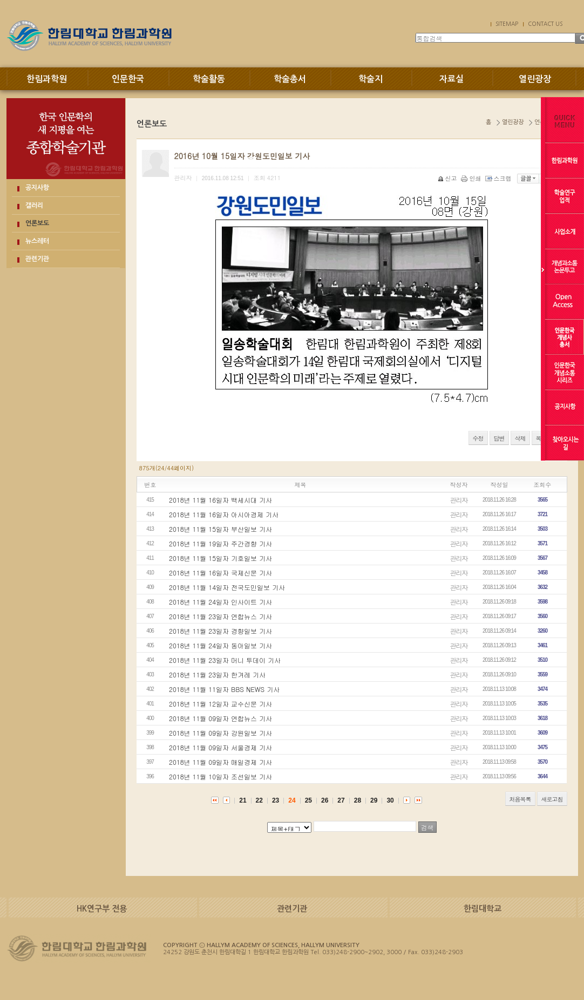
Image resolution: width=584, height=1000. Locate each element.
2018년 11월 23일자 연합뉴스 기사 (220, 616)
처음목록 (520, 799)
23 (275, 800)
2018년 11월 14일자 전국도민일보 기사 (227, 587)
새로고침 (552, 799)
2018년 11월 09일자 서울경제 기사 (220, 747)
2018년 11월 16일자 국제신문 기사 (220, 572)
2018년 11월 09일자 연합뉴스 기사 (220, 718)
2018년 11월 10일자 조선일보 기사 (220, 776)
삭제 (520, 438)
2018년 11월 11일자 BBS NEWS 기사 (224, 689)
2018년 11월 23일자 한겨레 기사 (217, 674)
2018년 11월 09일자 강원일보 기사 (220, 732)
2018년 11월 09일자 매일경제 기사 (220, 761)
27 (340, 800)
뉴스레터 (37, 241)
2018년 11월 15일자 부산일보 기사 (220, 528)
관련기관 (37, 259)
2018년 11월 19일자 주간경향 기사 (220, 543)
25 (308, 800)
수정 (478, 438)
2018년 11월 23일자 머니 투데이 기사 (225, 660)
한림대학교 (482, 909)
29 (373, 800)
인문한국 (128, 79)
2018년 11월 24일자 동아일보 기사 (220, 645)
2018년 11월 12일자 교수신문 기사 (220, 703)
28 (357, 800)
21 (242, 800)
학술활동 (209, 79)
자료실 (451, 79)
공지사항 (37, 187)
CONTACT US (545, 23)
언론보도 (37, 223)
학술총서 (290, 79)
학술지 (370, 79)
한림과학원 (46, 79)
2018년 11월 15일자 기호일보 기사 (220, 558)
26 (324, 800)
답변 (499, 438)
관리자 (459, 499)
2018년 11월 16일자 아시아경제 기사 (224, 514)
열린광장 (535, 79)
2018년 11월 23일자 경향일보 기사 (220, 630)
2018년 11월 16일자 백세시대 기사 (220, 499)
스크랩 (499, 178)
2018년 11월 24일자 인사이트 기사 (220, 601)
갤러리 (34, 205)
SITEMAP (506, 23)
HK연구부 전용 (102, 909)
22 (259, 800)
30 (389, 800)
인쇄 (472, 178)
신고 (448, 178)
